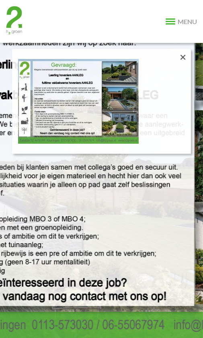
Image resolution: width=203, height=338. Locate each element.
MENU (181, 21)
